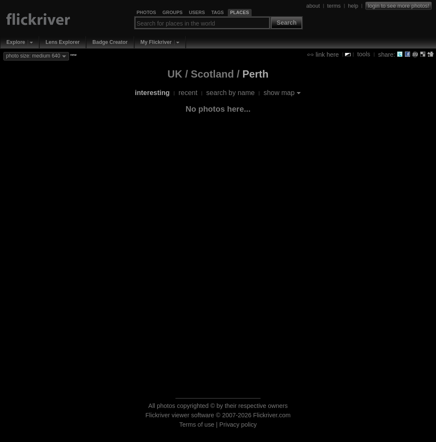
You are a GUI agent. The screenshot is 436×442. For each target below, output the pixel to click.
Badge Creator (110, 42)
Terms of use (196, 424)
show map (279, 92)
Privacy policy (238, 424)
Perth (255, 74)
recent (187, 92)
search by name (230, 92)
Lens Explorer (63, 42)
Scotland (212, 74)
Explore (15, 42)
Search (287, 22)
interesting (152, 92)
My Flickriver (156, 42)
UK (174, 74)
